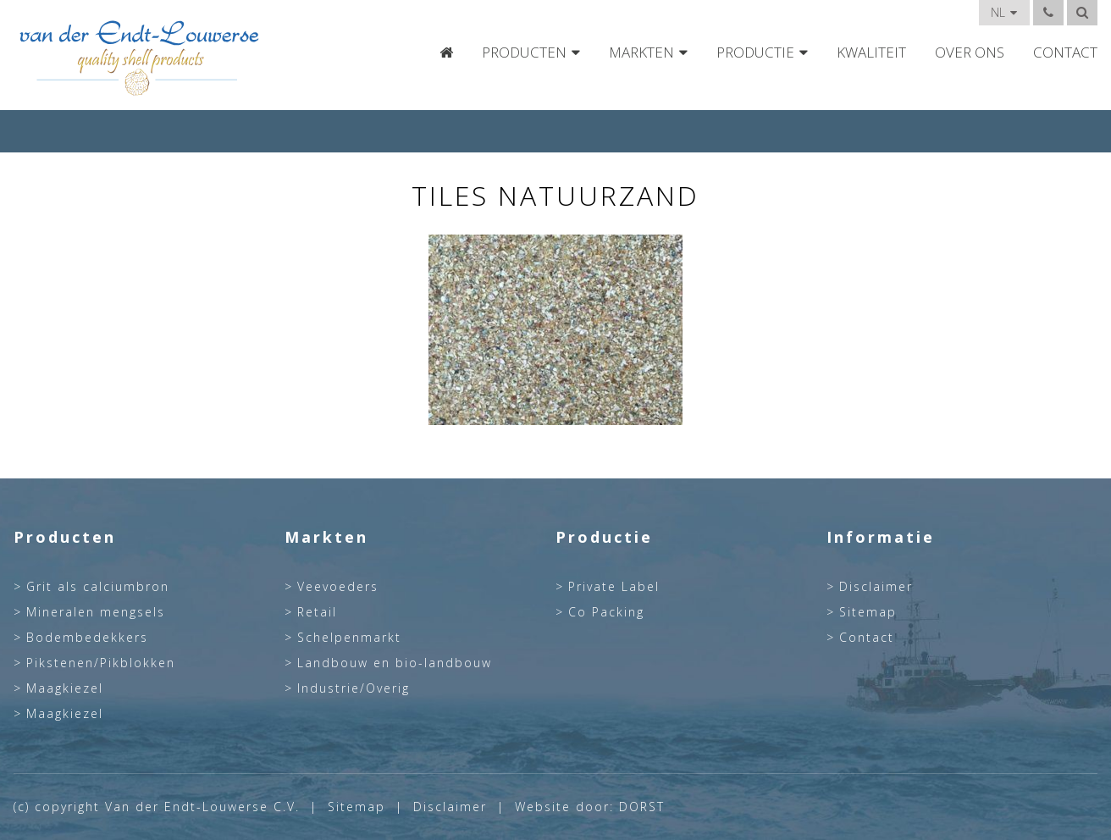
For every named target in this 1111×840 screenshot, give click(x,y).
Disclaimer (876, 586)
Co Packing (606, 612)
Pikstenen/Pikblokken (100, 663)
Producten (524, 52)
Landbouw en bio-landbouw (394, 663)
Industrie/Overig (353, 688)
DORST (642, 807)
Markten (641, 52)
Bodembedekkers (87, 637)
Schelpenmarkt (349, 637)
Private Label (614, 586)
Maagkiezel (64, 688)
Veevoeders (338, 586)
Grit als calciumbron (97, 586)
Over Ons (969, 52)
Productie (755, 52)
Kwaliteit (871, 52)
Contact (1065, 52)
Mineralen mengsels (95, 612)
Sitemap (868, 612)
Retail (317, 612)
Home (446, 52)
